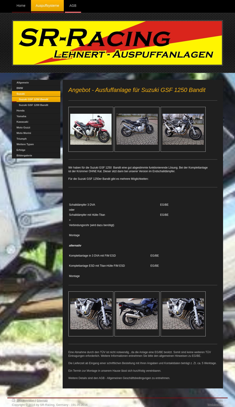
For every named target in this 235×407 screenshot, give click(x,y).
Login (219, 400)
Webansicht (215, 404)
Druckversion (23, 400)
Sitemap (42, 400)
